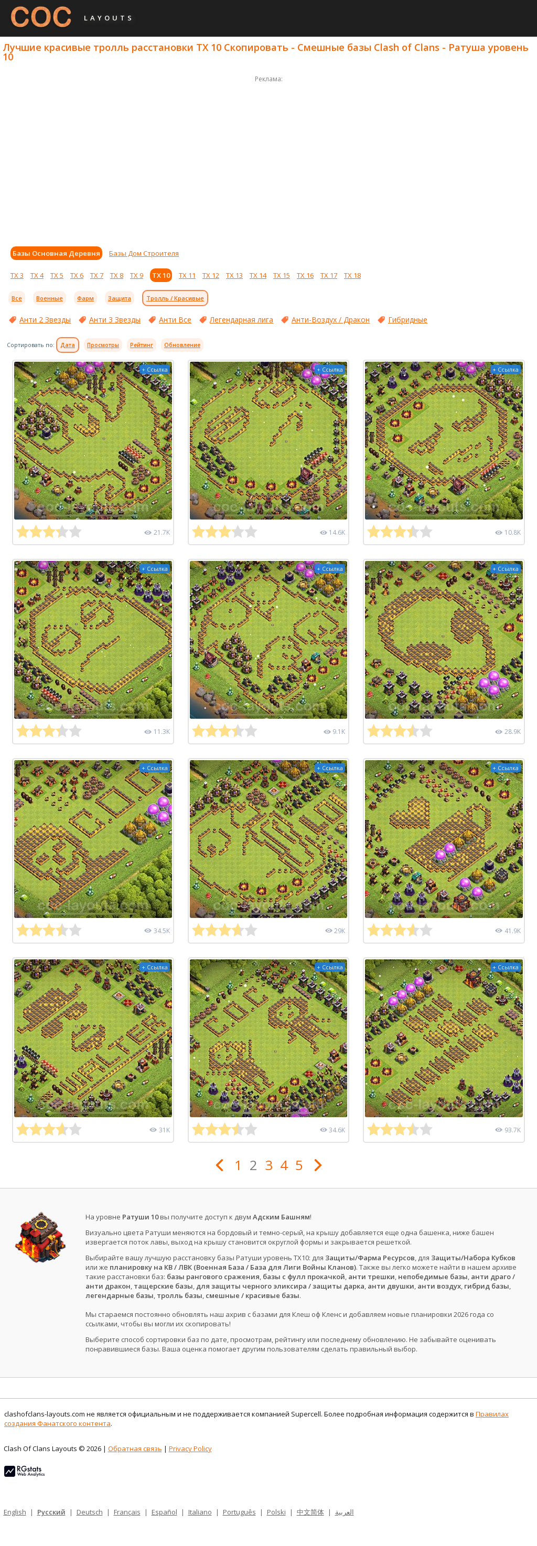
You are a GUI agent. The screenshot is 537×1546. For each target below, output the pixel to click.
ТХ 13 (234, 275)
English (15, 1512)
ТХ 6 (76, 275)
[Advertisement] (268, 158)
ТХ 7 (96, 275)
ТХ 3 (17, 275)
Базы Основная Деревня (56, 253)
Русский (51, 1512)
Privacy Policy (190, 1448)
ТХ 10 (161, 275)
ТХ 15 (281, 275)
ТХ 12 (210, 275)
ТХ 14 (258, 275)
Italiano (200, 1512)
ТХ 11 (187, 275)
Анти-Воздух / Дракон (331, 320)
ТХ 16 (305, 275)
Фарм (85, 298)
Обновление (182, 345)
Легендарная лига (241, 320)
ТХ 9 (136, 275)
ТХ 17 (328, 275)
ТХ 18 (352, 275)
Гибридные (407, 320)
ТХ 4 (37, 275)
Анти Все (175, 320)
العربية (344, 1512)
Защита (119, 298)
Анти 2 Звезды (45, 320)
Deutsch (90, 1512)
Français (127, 1512)
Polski (276, 1512)
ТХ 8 (116, 275)
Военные (49, 298)
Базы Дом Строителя (144, 253)
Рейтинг (141, 345)
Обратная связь (135, 1448)
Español (164, 1512)
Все (17, 298)
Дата (67, 345)
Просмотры (103, 345)
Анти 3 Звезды (115, 320)
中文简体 (310, 1512)
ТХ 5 (56, 275)
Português (239, 1512)
